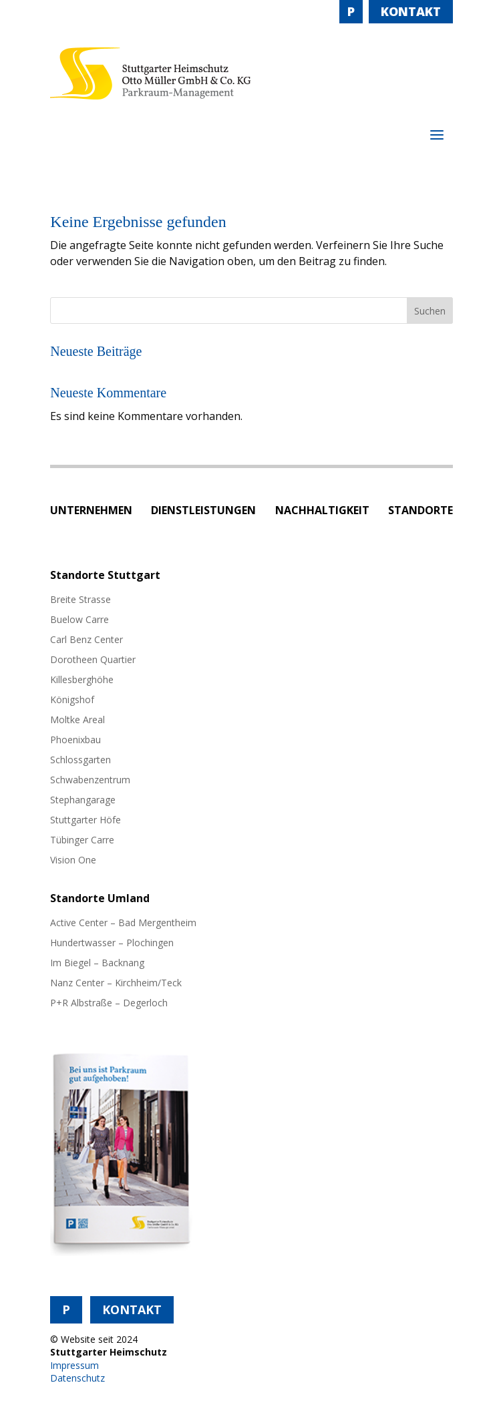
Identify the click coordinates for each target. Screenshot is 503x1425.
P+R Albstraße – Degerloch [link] (109, 1003)
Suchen (430, 310)
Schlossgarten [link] (80, 760)
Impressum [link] (74, 1365)
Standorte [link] (420, 511)
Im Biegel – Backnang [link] (97, 963)
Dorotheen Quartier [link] (93, 660)
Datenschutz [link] (77, 1378)
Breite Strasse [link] (80, 600)
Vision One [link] (73, 860)
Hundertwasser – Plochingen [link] (112, 943)
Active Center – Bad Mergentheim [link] (123, 923)
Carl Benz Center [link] (86, 640)
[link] (150, 95)
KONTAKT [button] (411, 11)
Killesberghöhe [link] (82, 680)
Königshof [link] (72, 700)
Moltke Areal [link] (77, 720)
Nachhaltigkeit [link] (322, 511)
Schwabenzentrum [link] (90, 780)
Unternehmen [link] (91, 511)
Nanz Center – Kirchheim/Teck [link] (116, 983)
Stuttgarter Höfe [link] (85, 820)
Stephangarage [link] (83, 800)
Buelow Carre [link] (79, 620)
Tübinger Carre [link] (82, 840)
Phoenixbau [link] (75, 740)
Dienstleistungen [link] (203, 511)
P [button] (351, 11)
